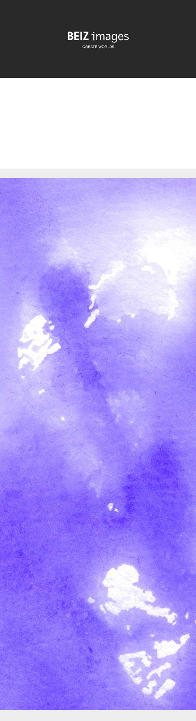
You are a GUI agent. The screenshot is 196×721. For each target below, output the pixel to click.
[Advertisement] (98, 130)
